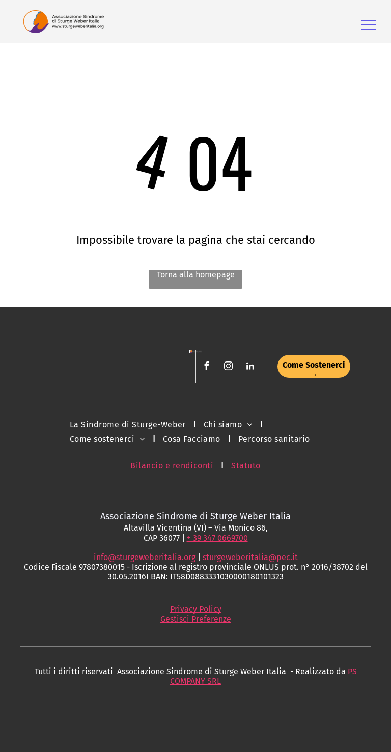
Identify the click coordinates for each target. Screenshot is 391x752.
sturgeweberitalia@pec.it (250, 557)
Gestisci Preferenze (195, 619)
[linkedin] (250, 367)
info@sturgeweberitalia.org (145, 557)
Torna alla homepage (196, 275)
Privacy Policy (195, 609)
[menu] (368, 25)
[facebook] (206, 367)
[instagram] (228, 367)
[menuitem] (129, 423)
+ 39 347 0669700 (217, 538)
